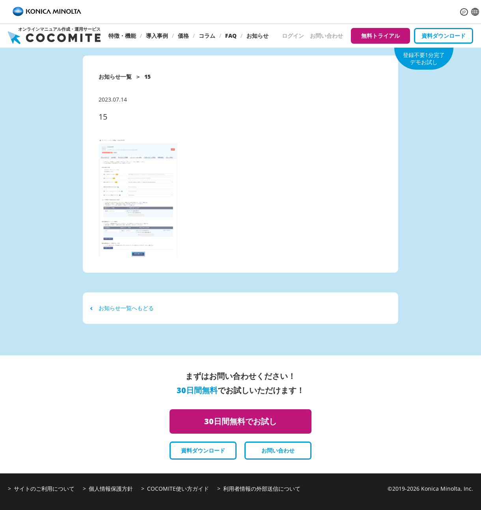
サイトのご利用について (44, 488)
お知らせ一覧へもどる (122, 308)
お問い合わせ (326, 35)
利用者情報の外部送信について (261, 488)
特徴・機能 (122, 35)
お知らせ (257, 35)
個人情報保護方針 (111, 488)
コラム (207, 35)
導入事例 (157, 35)
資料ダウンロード (443, 35)
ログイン (293, 35)
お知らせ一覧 (115, 76)
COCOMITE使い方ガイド (178, 488)
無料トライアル (380, 35)
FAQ (231, 35)
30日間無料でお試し (240, 421)
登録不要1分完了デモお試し (424, 58)
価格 (183, 35)
